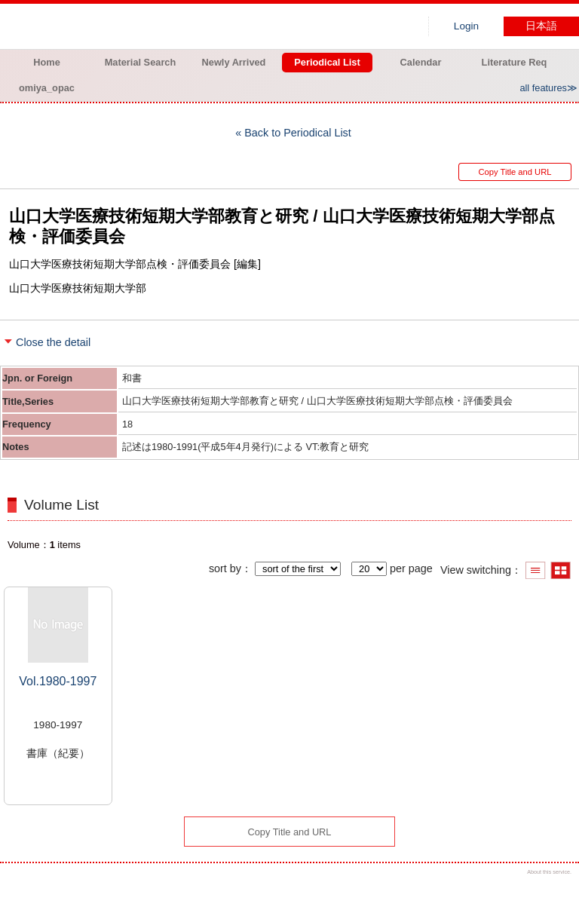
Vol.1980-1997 (57, 681)
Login (466, 26)
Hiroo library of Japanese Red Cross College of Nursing (158, 26)
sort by (225, 568)
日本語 (541, 26)
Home (46, 62)
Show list (535, 570)
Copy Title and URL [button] (514, 171)
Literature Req (514, 62)
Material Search (140, 62)
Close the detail (53, 342)
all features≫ (548, 87)
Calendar (421, 62)
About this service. (549, 872)
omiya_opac (47, 87)
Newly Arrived (234, 62)
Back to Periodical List (297, 133)
